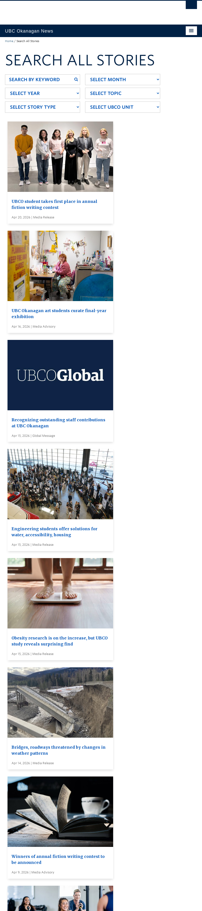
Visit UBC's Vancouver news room (117, 798)
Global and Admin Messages (112, 807)
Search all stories (102, 773)
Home (9, 41)
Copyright (87, 902)
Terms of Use (62, 902)
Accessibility (111, 902)
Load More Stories (100, 740)
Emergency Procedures (25, 902)
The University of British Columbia (86, 10)
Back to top (17, 856)
